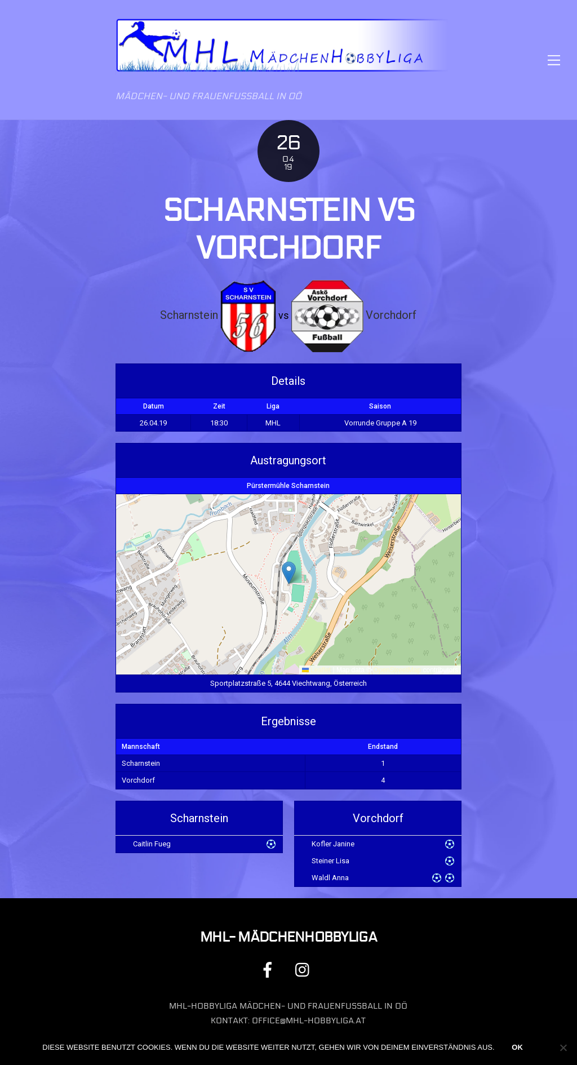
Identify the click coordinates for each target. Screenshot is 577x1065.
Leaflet (316, 670)
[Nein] (563, 1047)
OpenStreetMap (397, 670)
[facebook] (269, 969)
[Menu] (554, 60)
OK (517, 1047)
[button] (289, 572)
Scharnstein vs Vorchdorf (289, 229)
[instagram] (305, 969)
